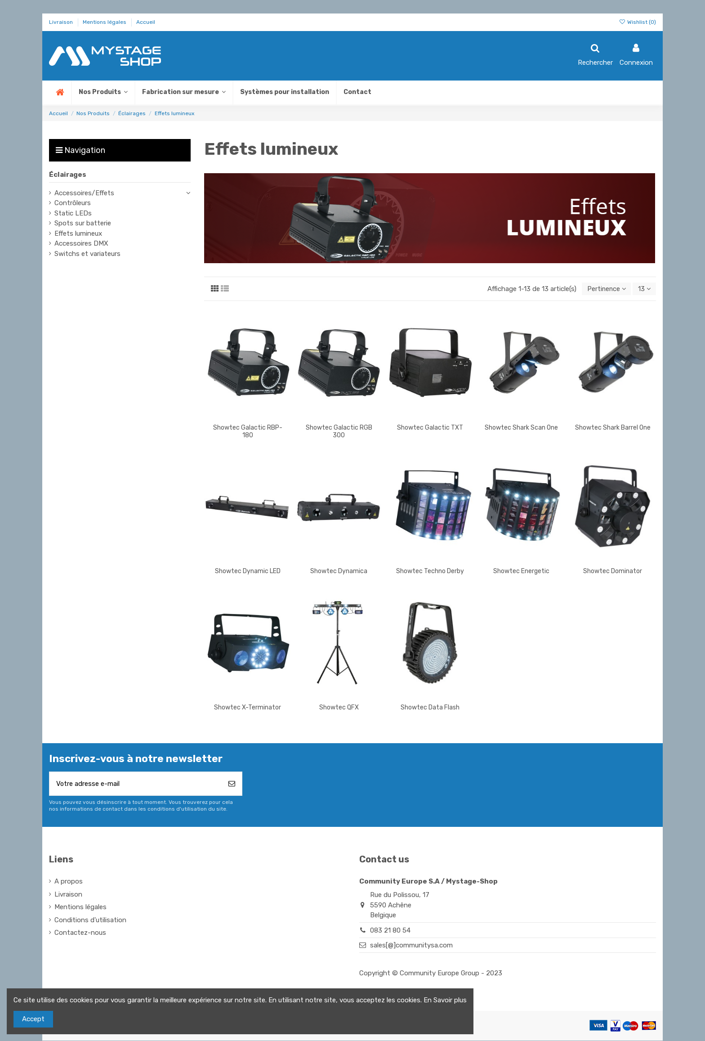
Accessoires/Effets (84, 193)
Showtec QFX (339, 707)
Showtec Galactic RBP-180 (247, 432)
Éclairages (67, 175)
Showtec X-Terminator (247, 707)
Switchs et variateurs (87, 254)
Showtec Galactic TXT (430, 428)
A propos (68, 882)
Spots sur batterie (82, 223)
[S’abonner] (232, 784)
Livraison (61, 22)
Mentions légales (105, 22)
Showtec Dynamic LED (248, 571)
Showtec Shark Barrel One (613, 428)
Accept (33, 1019)
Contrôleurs (72, 203)
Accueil (145, 22)
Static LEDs (73, 213)
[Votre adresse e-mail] (135, 784)
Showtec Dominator (612, 571)
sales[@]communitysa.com (411, 946)
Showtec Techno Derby (430, 571)
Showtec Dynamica (338, 571)
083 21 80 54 (390, 931)
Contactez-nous (80, 933)
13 (644, 289)
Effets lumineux (78, 233)
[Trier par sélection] (605, 289)
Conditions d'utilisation (90, 920)
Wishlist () (637, 22)
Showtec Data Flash (430, 707)
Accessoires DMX (81, 243)
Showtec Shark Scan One (521, 428)
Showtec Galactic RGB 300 (339, 432)
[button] (183, 92)
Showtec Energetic (521, 571)
